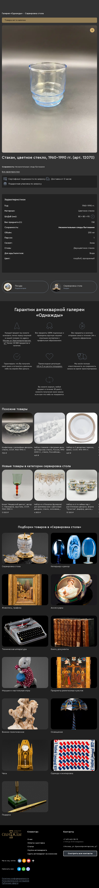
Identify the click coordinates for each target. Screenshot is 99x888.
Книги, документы (60, 649)
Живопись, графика (11, 608)
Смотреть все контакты (80, 853)
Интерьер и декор (60, 566)
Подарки (6, 815)
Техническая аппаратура (14, 649)
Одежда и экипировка (62, 773)
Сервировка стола (34, 13)
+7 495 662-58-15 (70, 839)
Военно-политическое (13, 732)
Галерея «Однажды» (12, 13)
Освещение (57, 732)
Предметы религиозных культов (67, 691)
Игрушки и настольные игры (16, 691)
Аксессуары (57, 608)
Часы (4, 773)
